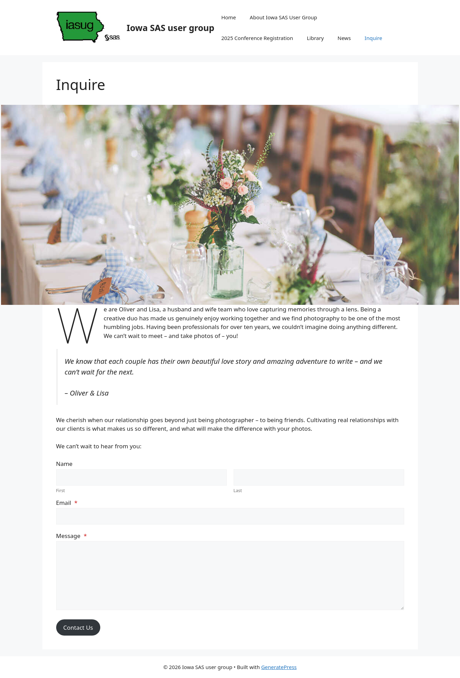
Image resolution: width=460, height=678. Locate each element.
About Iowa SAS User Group (283, 17)
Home (228, 17)
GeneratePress (279, 667)
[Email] (230, 516)
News (344, 37)
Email (67, 503)
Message (71, 536)
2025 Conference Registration (257, 37)
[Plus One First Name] (141, 477)
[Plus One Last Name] (319, 477)
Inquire (373, 37)
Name (64, 464)
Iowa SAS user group (171, 27)
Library (315, 37)
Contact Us (78, 627)
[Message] (230, 575)
